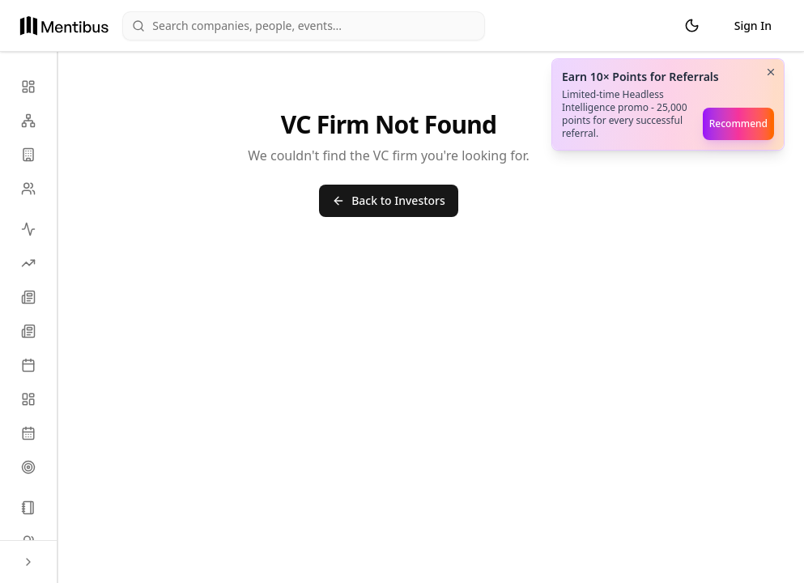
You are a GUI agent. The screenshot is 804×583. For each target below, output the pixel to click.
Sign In (753, 25)
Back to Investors (388, 200)
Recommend (738, 123)
